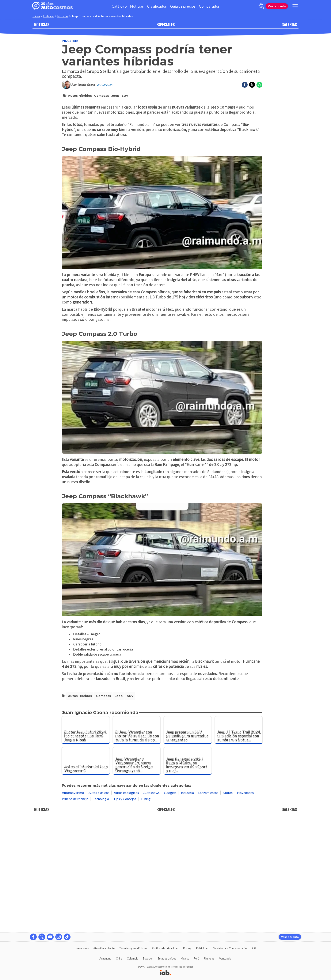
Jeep (115, 96)
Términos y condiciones (133, 948)
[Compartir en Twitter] (252, 85)
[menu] (295, 6)
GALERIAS (289, 24)
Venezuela (225, 958)
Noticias (137, 6)
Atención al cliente (104, 948)
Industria (70, 40)
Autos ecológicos (126, 905)
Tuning (146, 912)
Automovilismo (73, 905)
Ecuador (148, 958)
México (185, 958)
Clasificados (157, 6)
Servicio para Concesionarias (230, 948)
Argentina (105, 958)
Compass (101, 96)
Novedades (245, 905)
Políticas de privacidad (165, 948)
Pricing (187, 948)
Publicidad (202, 948)
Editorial (48, 16)
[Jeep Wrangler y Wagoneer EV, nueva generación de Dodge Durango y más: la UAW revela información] (137, 873)
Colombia (132, 958)
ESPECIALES (165, 24)
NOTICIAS (41, 24)
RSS (254, 948)
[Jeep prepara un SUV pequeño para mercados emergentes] (188, 843)
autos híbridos (80, 96)
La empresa (82, 948)
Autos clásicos (98, 905)
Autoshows (151, 905)
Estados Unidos (167, 958)
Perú (196, 958)
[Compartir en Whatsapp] (259, 85)
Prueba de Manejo (75, 912)
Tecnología (101, 912)
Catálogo (119, 6)
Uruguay (209, 958)
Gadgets (170, 905)
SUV (125, 96)
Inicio (36, 16)
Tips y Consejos (124, 912)
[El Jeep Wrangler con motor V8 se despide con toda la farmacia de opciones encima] (137, 843)
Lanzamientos (208, 905)
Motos (228, 905)
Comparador (209, 6)
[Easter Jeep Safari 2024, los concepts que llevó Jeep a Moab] (86, 843)
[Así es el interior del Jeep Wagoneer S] (86, 873)
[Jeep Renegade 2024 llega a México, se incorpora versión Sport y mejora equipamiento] (188, 873)
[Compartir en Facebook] (245, 85)
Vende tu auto (277, 6)
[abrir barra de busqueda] (261, 6)
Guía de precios (182, 6)
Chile (119, 958)
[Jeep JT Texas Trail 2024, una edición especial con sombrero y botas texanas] (239, 843)
